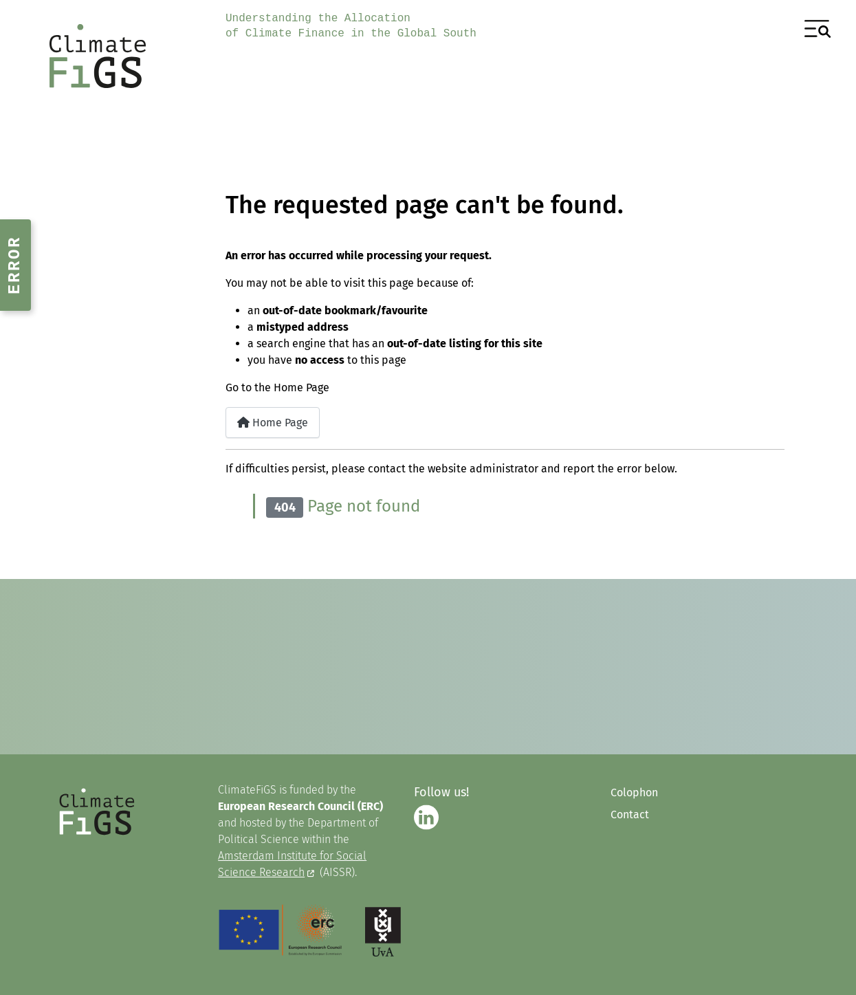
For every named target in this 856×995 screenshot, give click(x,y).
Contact (630, 814)
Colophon (634, 792)
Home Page (272, 422)
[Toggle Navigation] (817, 29)
